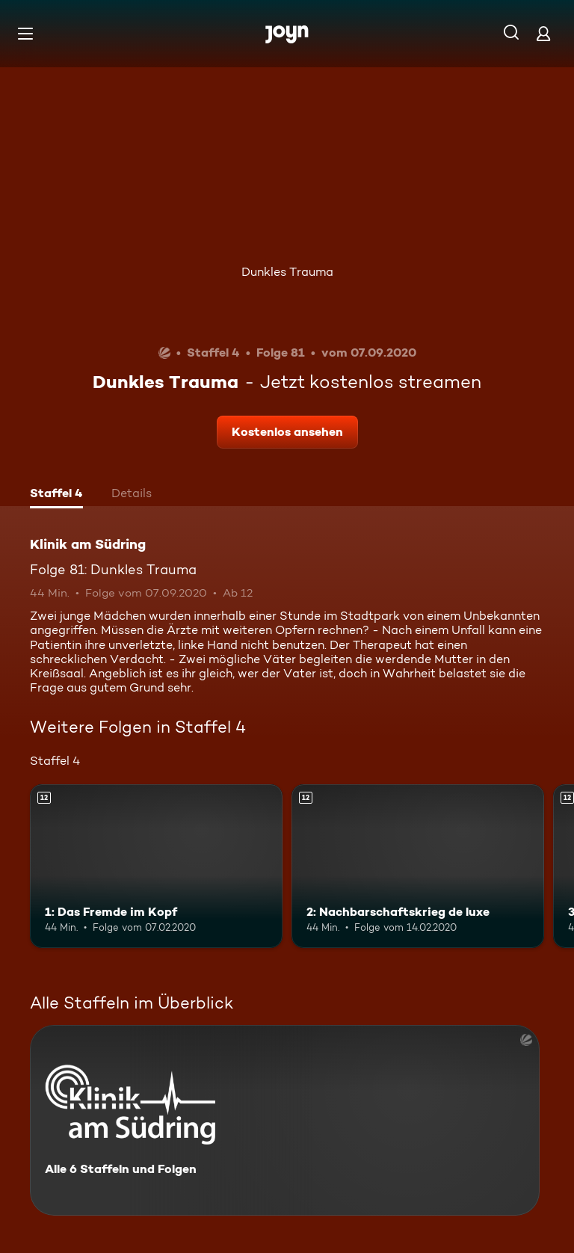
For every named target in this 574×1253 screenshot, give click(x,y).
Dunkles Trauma (287, 272)
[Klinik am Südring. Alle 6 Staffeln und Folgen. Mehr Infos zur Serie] (285, 1120)
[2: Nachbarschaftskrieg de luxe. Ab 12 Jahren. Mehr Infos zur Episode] (417, 866)
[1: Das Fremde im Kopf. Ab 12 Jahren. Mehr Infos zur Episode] (156, 866)
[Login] (543, 33)
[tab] (56, 494)
